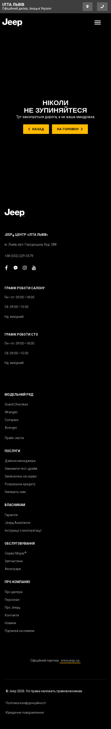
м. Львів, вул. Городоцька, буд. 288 (31, 244)
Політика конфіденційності (26, 703)
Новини (10, 623)
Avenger (11, 427)
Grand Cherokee (16, 404)
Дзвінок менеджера (20, 461)
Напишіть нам (15, 492)
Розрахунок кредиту (20, 484)
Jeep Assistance (17, 523)
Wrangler (11, 412)
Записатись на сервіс (21, 476)
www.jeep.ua (70, 660)
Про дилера (13, 592)
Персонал (12, 600)
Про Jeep (12, 608)
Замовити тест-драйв (21, 468)
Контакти (12, 615)
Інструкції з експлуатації (23, 530)
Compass (12, 420)
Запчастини (14, 561)
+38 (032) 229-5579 (19, 256)
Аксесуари (13, 569)
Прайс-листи (14, 438)
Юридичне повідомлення (25, 712)
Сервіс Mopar (15, 553)
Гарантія (11, 515)
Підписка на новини (19, 631)
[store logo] (12, 22)
